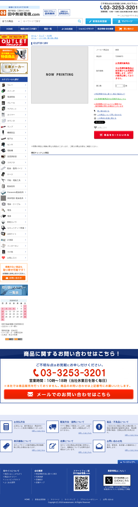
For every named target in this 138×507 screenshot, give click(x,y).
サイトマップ (70, 499)
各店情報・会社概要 (105, 29)
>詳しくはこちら (38, 431)
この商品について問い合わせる (109, 115)
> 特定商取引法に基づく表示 (45, 474)
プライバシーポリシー (89, 499)
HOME (9, 29)
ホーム (33, 36)
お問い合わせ (108, 499)
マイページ (55, 499)
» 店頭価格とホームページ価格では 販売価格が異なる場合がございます (108, 105)
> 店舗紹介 (38, 480)
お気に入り (100, 127)
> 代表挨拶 (38, 477)
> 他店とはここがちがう (12, 474)
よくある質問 (66, 29)
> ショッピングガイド (11, 480)
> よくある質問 (9, 482)
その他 (49, 36)
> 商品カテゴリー (10, 477)
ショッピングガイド (86, 29)
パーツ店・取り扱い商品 (48, 38)
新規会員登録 (40, 499)
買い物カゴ (126, 29)
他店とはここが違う (28, 29)
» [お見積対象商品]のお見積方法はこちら (110, 99)
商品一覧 (47, 29)
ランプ (41, 36)
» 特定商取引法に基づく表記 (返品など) (109, 94)
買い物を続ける (103, 111)
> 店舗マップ (39, 482)
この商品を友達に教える (106, 118)
